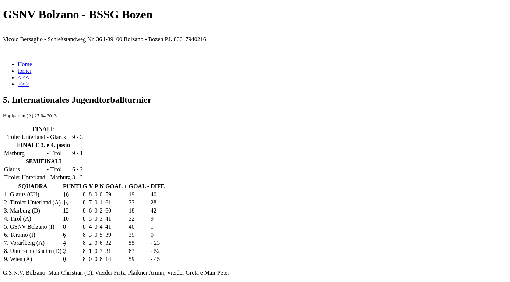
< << (23, 77)
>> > (23, 84)
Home (25, 64)
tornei (24, 71)
